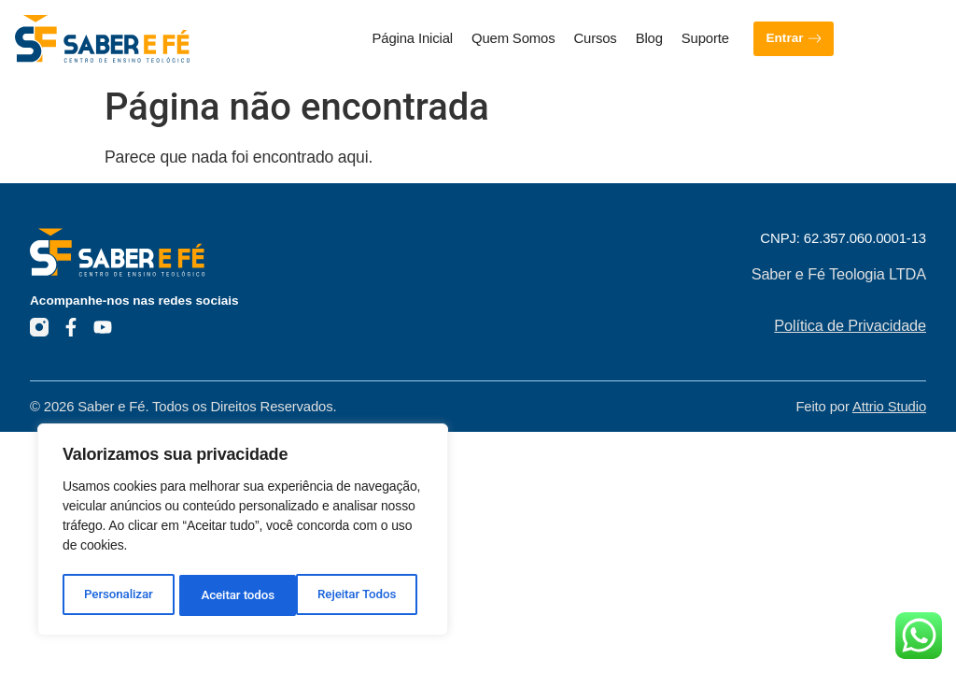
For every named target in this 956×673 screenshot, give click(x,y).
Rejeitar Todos (240, 595)
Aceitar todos (365, 595)
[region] (242, 532)
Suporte (705, 38)
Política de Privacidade (850, 325)
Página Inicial (413, 38)
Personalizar (118, 595)
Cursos (594, 38)
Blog (649, 38)
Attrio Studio (889, 406)
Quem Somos (513, 38)
